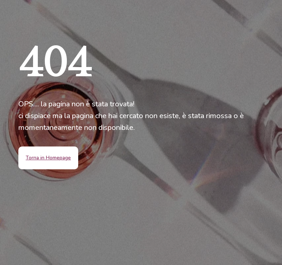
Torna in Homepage (48, 157)
